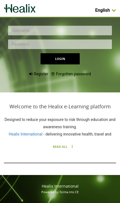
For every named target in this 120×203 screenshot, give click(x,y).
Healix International (26, 134)
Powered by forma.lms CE (60, 192)
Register (41, 74)
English (105, 10)
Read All (60, 146)
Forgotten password (73, 74)
